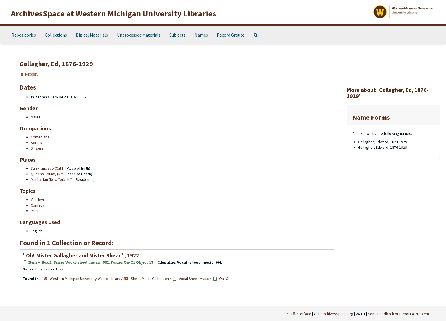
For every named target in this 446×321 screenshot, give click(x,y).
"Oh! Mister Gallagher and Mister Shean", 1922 (81, 255)
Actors (36, 142)
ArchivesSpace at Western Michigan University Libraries (113, 13)
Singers (37, 148)
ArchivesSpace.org (337, 313)
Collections (56, 35)
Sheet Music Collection (150, 278)
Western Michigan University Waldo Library (85, 278)
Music (35, 210)
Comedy (38, 205)
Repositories (23, 35)
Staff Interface (299, 313)
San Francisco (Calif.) (48, 168)
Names (201, 35)
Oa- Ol (224, 278)
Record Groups (231, 35)
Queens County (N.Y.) (48, 173)
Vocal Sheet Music (194, 278)
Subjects (177, 35)
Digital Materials (92, 35)
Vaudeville (39, 199)
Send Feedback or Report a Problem (398, 313)
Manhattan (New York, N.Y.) (52, 179)
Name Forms (371, 117)
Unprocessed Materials (138, 35)
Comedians (40, 137)
